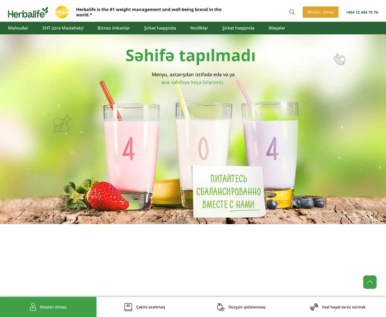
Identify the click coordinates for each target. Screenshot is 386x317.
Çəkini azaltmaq (150, 306)
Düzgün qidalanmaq (246, 306)
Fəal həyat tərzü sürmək (344, 306)
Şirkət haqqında (160, 28)
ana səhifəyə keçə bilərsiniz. (193, 82)
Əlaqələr (276, 28)
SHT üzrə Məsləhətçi (63, 28)
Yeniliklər (199, 28)
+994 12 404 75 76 (362, 12)
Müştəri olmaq (320, 11)
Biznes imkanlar (114, 28)
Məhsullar (18, 28)
